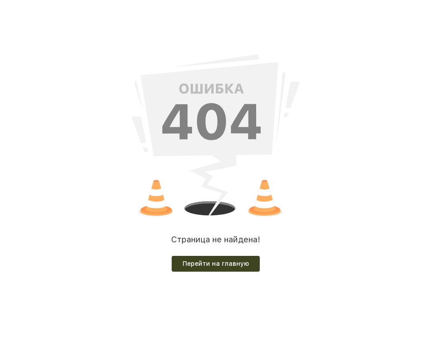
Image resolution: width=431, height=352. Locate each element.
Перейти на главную (216, 263)
